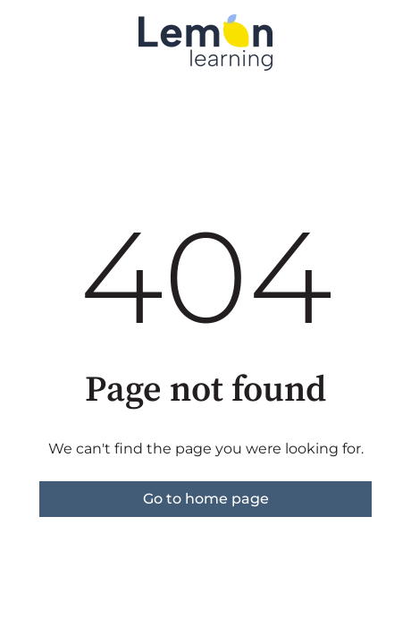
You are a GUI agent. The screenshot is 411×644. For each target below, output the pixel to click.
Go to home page (206, 498)
